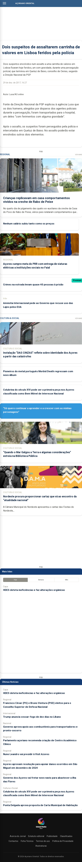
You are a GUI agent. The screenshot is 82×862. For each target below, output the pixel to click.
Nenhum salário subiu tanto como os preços (28, 223)
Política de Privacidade (62, 841)
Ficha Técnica (27, 841)
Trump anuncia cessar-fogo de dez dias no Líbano (32, 716)
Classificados (66, 836)
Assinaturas (41, 846)
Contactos (13, 841)
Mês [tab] (66, 580)
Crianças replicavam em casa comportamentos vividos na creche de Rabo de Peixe (36, 199)
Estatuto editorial (36, 836)
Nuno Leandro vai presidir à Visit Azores (26, 754)
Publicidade (52, 836)
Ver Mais (78, 155)
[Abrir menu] (4, 3)
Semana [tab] (41, 580)
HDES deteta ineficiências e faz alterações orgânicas (34, 589)
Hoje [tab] (15, 580)
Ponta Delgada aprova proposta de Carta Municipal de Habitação (40, 805)
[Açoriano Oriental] (41, 829)
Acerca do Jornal (18, 836)
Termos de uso (43, 841)
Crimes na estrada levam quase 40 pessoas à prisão (33, 284)
